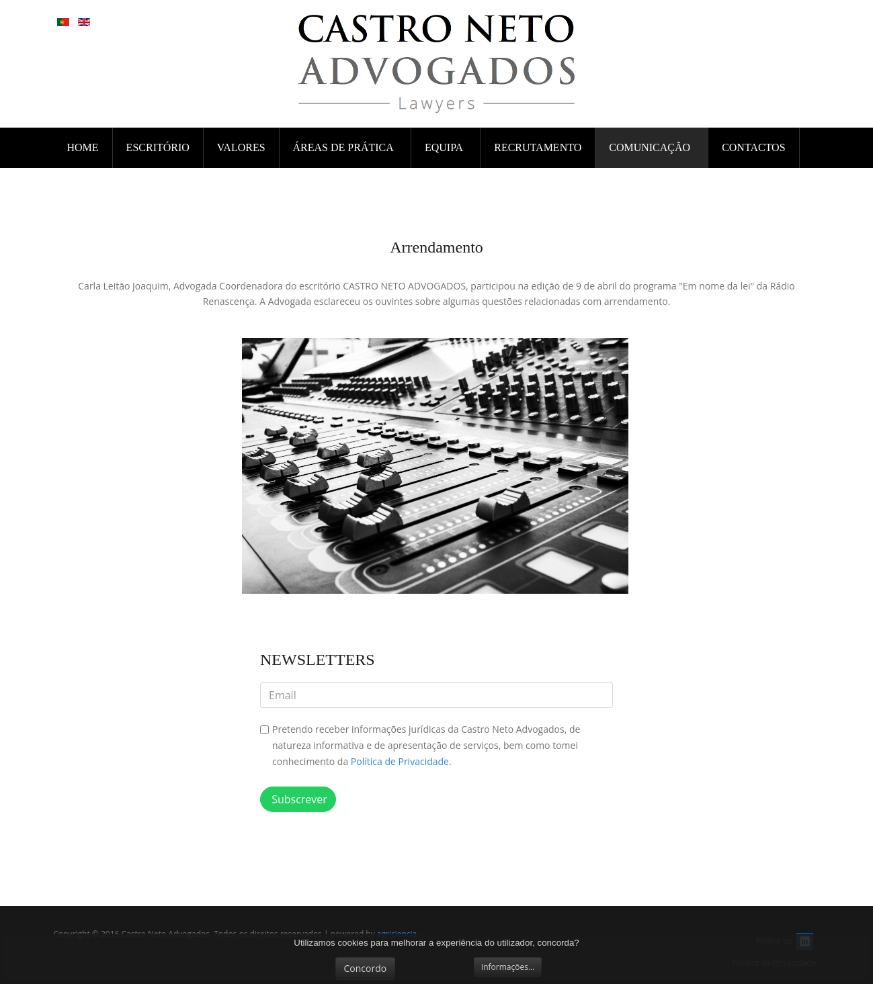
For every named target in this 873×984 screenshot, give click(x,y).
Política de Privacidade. (401, 761)
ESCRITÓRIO (158, 147)
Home (83, 147)
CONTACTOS (753, 147)
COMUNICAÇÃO (651, 147)
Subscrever (298, 799)
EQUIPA (445, 147)
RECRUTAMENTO (537, 147)
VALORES (241, 147)
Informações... (508, 967)
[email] (436, 695)
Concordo (365, 968)
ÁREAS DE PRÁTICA (344, 147)
